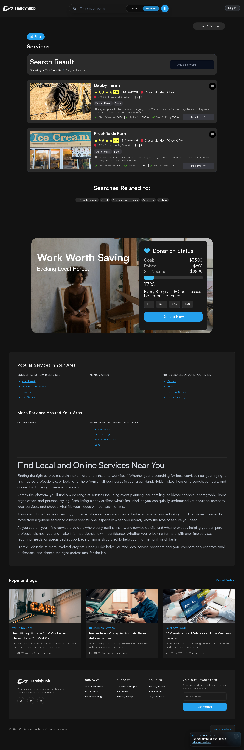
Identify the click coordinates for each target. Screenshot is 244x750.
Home (202, 27)
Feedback (122, 697)
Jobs (134, 9)
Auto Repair (29, 386)
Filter (35, 38)
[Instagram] (20, 706)
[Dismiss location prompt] (236, 736)
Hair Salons (28, 402)
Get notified (205, 712)
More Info (198, 120)
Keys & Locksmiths (105, 445)
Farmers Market (104, 105)
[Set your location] (74, 71)
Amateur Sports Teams (125, 203)
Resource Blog (93, 703)
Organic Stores (104, 154)
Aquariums (149, 203)
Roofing (26, 397)
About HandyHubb (95, 692)
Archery (163, 203)
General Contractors (34, 392)
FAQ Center (91, 697)
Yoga (98, 450)
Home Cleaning (176, 402)
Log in (232, 8)
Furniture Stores (176, 397)
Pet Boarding (102, 439)
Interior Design (103, 434)
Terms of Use (156, 697)
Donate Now (173, 321)
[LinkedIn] (40, 706)
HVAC (170, 392)
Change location (201, 741)
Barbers (171, 386)
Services (151, 9)
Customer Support (127, 692)
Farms (120, 105)
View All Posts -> (225, 585)
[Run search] (74, 9)
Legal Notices (157, 703)
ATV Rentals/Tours (86, 203)
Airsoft (104, 203)
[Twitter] (30, 706)
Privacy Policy (124, 703)
